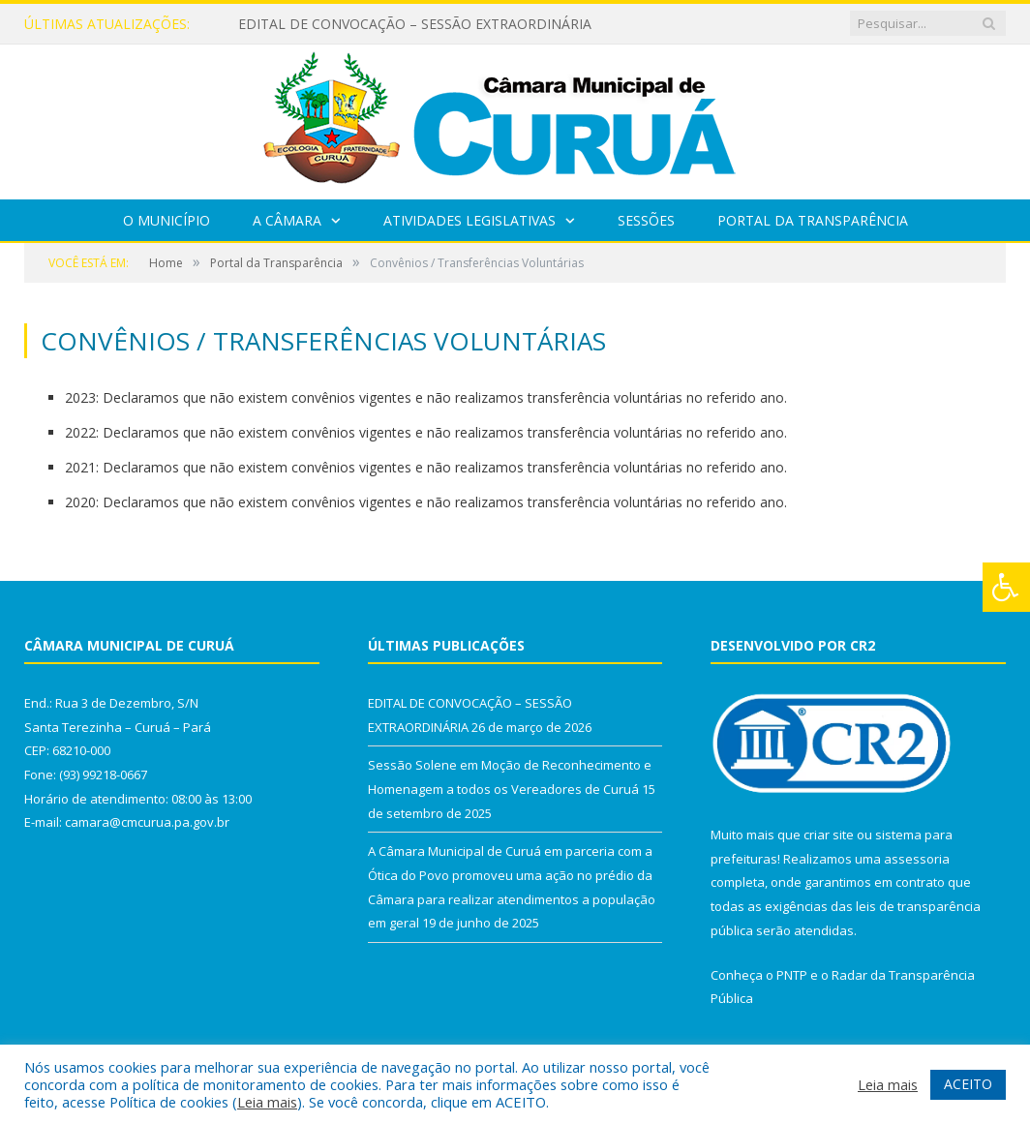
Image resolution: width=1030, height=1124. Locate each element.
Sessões (646, 220)
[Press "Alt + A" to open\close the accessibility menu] (1006, 587)
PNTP (791, 975)
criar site (828, 834)
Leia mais (267, 1101)
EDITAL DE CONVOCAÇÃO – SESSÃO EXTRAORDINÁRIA (414, 24)
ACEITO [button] (968, 1084)
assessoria (917, 858)
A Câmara (287, 220)
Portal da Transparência (812, 220)
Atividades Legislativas (469, 220)
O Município (166, 220)
